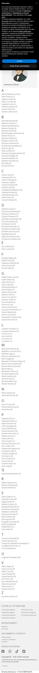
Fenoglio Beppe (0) (9, 258)
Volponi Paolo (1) (8, 589)
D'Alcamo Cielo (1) (8, 209)
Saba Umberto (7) (8, 497)
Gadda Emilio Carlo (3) (10, 277)
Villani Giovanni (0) (9, 584)
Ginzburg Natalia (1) (9, 287)
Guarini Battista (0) (9, 312)
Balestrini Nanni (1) (9, 123)
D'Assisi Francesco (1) (10, 216)
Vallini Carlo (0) (7, 571)
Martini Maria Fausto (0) (11, 366)
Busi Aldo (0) (6, 163)
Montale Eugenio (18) (10, 374)
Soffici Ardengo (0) (9, 524)
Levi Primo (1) (7, 334)
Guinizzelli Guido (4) (9, 320)
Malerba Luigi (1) (8, 354)
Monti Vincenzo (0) (9, 376)
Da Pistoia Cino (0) (9, 224)
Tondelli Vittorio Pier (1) (11, 546)
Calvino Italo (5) (8, 175)
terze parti (5, 21)
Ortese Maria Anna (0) (10, 407)
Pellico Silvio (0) (7, 438)
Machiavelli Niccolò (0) (10, 349)
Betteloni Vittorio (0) (9, 141)
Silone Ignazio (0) (8, 519)
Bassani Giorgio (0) (9, 128)
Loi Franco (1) (7, 339)
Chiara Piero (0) (8, 197)
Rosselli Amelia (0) (8, 487)
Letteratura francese (9, 615)
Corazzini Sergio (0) (9, 200)
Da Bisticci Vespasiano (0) (11, 219)
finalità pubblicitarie (24, 31)
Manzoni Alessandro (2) (11, 356)
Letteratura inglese (8, 612)
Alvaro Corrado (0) (9, 102)
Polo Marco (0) (7, 456)
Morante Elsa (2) (8, 379)
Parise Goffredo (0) (9, 428)
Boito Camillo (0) (8, 151)
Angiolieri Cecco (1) (9, 104)
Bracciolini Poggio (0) (10, 156)
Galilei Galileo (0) (8, 279)
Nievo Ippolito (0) (8, 393)
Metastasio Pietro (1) (10, 371)
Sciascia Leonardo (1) (10, 514)
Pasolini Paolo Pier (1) (10, 433)
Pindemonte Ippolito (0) (11, 448)
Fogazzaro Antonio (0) (10, 263)
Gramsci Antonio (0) (9, 307)
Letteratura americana (28, 615)
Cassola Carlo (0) (8, 187)
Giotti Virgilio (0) (8, 289)
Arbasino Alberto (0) (9, 107)
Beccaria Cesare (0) (9, 131)
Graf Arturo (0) (7, 305)
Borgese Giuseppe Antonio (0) (13, 153)
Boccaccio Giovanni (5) (10, 143)
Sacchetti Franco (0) (9, 499)
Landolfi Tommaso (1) (10, 329)
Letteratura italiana (8, 610)
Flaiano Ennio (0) (8, 260)
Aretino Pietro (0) (8, 109)
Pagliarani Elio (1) (8, 418)
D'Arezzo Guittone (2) (10, 214)
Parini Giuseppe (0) (9, 426)
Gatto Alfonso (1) (8, 282)
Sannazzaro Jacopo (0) (10, 509)
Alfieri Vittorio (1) (8, 97)
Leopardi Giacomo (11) (10, 331)
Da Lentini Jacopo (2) (10, 221)
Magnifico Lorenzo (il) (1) (11, 351)
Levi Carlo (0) (7, 336)
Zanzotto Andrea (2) (9, 596)
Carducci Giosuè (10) (9, 185)
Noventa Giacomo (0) (10, 395)
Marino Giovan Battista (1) (12, 364)
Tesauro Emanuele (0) (10, 538)
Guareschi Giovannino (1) (11, 310)
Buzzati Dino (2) (8, 166)
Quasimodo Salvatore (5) (11, 473)
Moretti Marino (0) (9, 384)
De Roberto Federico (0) (11, 229)
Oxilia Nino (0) (7, 409)
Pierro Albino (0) (8, 446)
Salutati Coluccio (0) (9, 504)
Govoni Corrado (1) (9, 297)
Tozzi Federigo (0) (8, 548)
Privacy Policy (6, 637)
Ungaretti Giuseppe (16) (11, 557)
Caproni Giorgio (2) (9, 180)
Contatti (4, 642)
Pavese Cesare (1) (8, 436)
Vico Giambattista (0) (10, 581)
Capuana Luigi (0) (8, 182)
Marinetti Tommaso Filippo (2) (13, 361)
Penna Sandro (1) (8, 441)
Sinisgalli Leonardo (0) (10, 522)
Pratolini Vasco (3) (9, 463)
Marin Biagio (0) (8, 359)
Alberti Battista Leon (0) (11, 94)
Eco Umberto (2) (8, 246)
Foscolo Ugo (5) (8, 268)
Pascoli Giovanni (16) (10, 431)
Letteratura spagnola (28, 612)
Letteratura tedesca (8, 618)
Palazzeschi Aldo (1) (9, 421)
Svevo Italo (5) (7, 529)
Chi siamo (5, 629)
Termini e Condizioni (8, 639)
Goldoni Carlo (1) (8, 294)
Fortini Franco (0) (8, 265)
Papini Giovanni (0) (9, 423)
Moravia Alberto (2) (9, 381)
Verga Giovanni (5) (9, 576)
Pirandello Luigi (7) (9, 451)
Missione (5, 627)
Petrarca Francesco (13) (11, 443)
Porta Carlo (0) (7, 461)
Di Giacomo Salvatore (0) (11, 239)
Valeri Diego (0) (8, 566)
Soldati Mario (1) (8, 527)
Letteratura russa (27, 610)
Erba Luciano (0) (8, 249)
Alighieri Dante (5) (9, 99)
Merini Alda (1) (7, 369)
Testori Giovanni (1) (9, 541)
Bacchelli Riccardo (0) (10, 121)
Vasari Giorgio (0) (8, 574)
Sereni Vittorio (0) (8, 517)
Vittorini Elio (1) (8, 586)
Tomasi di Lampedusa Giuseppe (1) (15, 543)
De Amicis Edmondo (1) (10, 226)
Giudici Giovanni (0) (9, 292)
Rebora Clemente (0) (9, 485)
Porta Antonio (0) (8, 458)
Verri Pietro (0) (7, 579)
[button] (36, 3)
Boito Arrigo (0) (8, 148)
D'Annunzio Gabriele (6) (11, 211)
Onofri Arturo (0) (8, 404)
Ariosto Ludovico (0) (9, 112)
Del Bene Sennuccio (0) (10, 231)
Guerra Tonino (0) (9, 315)
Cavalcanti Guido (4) (9, 192)
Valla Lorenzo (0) (8, 569)
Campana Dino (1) (8, 177)
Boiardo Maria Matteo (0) (11, 146)
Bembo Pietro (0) (8, 136)
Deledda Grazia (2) (9, 234)
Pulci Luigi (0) (7, 466)
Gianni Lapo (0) (7, 284)
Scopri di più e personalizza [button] (19, 66)
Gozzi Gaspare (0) (8, 302)
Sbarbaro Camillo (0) (9, 512)
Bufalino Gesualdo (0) (10, 161)
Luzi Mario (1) (7, 341)
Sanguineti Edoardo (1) (10, 507)
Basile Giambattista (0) (10, 126)
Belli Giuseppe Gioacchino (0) (13, 133)
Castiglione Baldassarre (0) (12, 190)
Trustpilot (4, 666)
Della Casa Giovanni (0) (10, 236)
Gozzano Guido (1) (9, 299)
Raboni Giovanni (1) (9, 482)
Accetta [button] (19, 61)
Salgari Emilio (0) (8, 502)
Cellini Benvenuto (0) (10, 195)
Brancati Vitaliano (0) (10, 158)
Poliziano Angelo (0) (9, 453)
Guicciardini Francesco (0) (11, 317)
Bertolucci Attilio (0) (9, 138)
